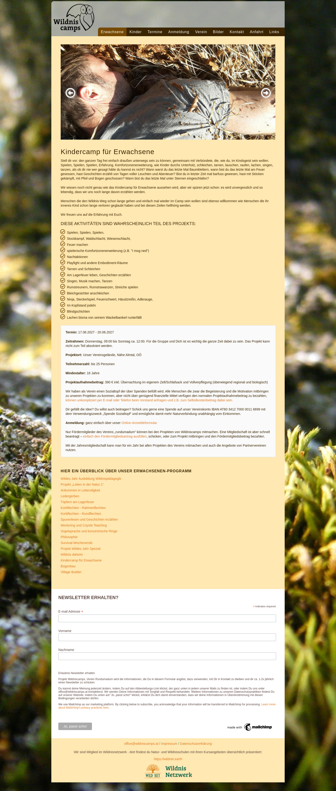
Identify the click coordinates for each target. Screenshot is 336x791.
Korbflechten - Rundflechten (81, 514)
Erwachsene (112, 32)
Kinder (136, 32)
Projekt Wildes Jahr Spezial (80, 549)
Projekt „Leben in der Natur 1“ (82, 484)
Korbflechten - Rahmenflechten (83, 508)
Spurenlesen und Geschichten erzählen (89, 519)
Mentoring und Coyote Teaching (84, 525)
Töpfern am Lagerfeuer (77, 502)
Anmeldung (178, 32)
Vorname (64, 631)
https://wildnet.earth (168, 759)
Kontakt (237, 32)
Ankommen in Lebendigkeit (80, 490)
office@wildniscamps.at (141, 743)
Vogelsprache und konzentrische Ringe (89, 531)
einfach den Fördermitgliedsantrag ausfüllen (115, 436)
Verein (201, 32)
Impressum (169, 743)
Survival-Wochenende (77, 543)
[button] (70, 93)
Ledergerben (70, 496)
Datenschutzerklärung (196, 743)
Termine (154, 32)
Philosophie (69, 537)
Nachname (66, 650)
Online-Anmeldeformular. (140, 423)
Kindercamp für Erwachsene (81, 560)
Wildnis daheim (72, 554)
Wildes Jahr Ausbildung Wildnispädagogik (91, 478)
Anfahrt (257, 32)
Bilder (218, 32)
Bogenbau (68, 566)
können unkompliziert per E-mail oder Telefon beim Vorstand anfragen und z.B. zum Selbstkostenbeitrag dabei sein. (149, 400)
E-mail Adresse (70, 611)
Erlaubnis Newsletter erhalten (76, 673)
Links (274, 32)
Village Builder (71, 572)
